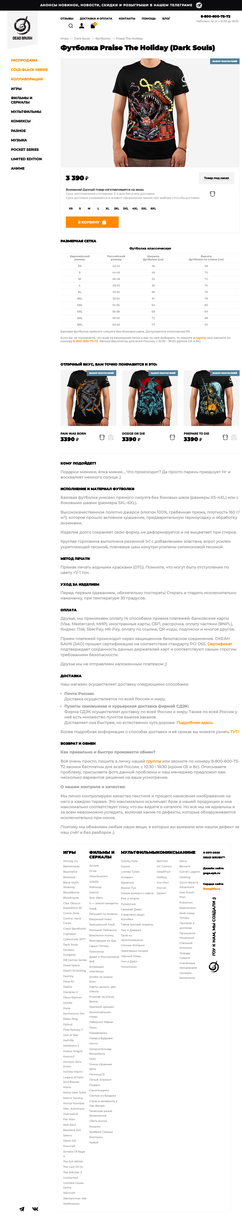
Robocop (95, 887)
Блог (166, 18)
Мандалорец (98, 1033)
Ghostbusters (98, 876)
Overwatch (70, 1114)
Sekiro (67, 1135)
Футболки (103, 39)
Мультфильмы (139, 852)
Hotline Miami (72, 1071)
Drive (92, 871)
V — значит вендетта (103, 903)
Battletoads (71, 866)
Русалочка (128, 904)
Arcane (94, 865)
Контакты (127, 18)
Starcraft (69, 1146)
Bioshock (69, 877)
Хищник (95, 1126)
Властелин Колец (101, 935)
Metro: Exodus (73, 1098)
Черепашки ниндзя (134, 951)
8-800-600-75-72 (215, 16)
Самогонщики (99, 1090)
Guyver (125, 866)
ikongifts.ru (211, 889)
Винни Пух (128, 888)
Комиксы (168, 852)
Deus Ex (68, 981)
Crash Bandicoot (74, 928)
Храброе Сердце (101, 1132)
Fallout (68, 1024)
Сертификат (219, 646)
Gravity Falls (129, 861)
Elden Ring (70, 1019)
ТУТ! (234, 734)
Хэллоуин (96, 1137)
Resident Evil (72, 1130)
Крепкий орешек (101, 1007)
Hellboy (162, 877)
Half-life (68, 1040)
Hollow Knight (72, 1051)
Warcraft (69, 1193)
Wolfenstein (71, 1203)
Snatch (94, 892)
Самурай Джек (131, 909)
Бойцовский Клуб (102, 924)
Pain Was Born (73, 436)
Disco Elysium (72, 997)
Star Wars (96, 897)
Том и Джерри (131, 930)
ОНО (92, 1059)
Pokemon (186, 902)
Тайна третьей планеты (137, 924)
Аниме (187, 852)
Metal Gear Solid (74, 1092)
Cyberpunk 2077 (74, 939)
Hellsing (185, 877)
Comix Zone (71, 913)
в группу (199, 340)
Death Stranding (74, 970)
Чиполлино (129, 966)
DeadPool (163, 871)
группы (153, 764)
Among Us (70, 861)
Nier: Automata (73, 1108)
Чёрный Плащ (131, 956)
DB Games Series (75, 960)
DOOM (67, 1003)
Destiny (68, 976)
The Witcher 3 (72, 1172)
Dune (66, 1008)
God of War (70, 1035)
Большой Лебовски (103, 930)
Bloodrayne (71, 897)
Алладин (127, 877)
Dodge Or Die (133, 436)
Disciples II (70, 992)
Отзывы (66, 18)
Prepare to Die (196, 436)
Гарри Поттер (99, 946)
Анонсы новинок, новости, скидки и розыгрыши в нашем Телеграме (121, 5)
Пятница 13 (96, 1074)
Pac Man (69, 1119)
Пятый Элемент (100, 1079)
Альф (92, 908)
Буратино (127, 882)
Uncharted (70, 1177)
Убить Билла (98, 1121)
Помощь (149, 18)
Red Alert (69, 1125)
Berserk (184, 866)
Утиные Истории (133, 945)
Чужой (93, 1142)
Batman (162, 861)
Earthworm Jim (74, 1013)
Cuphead (69, 934)
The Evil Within (73, 1161)
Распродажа (24, 60)
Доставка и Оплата (96, 18)
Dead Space (71, 965)
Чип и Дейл (129, 961)
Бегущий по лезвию (103, 914)
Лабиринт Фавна (101, 1022)
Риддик (94, 1085)
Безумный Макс (100, 919)
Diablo (67, 986)
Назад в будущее (101, 1038)
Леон (92, 1027)
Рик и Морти (130, 898)
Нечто (93, 1043)
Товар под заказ (216, 179)
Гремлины (96, 951)
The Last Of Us (73, 1167)
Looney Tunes (130, 871)
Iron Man (163, 882)
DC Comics (164, 866)
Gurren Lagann (189, 871)
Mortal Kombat (73, 1103)
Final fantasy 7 (73, 1029)
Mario (67, 1087)
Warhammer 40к (75, 1198)
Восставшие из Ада (102, 940)
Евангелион (187, 908)
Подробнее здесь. (194, 725)
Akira (183, 861)
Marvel (161, 888)
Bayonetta (70, 871)
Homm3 (68, 1056)
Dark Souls (82, 39)
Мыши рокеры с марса (137, 893)
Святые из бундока (102, 1095)
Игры (64, 39)
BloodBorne (71, 892)
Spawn (161, 893)
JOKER (93, 882)
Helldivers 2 (71, 1045)
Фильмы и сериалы (101, 854)
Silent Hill (69, 1140)
